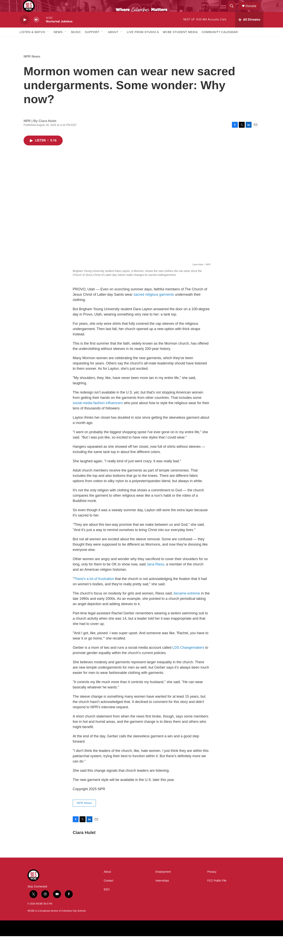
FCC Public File (216, 889)
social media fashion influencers (98, 412)
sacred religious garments (153, 303)
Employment (163, 880)
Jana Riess (155, 573)
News (58, 40)
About (113, 40)
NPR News (32, 65)
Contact (108, 889)
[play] (24, 28)
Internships (162, 889)
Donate (253, 10)
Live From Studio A (143, 40)
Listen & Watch (32, 40)
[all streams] (249, 28)
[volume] (36, 28)
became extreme (187, 602)
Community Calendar (220, 40)
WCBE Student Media (180, 40)
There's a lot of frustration (94, 588)
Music (76, 40)
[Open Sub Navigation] (48, 40)
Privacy (211, 880)
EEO (107, 898)
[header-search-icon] (233, 10)
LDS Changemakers (188, 656)
